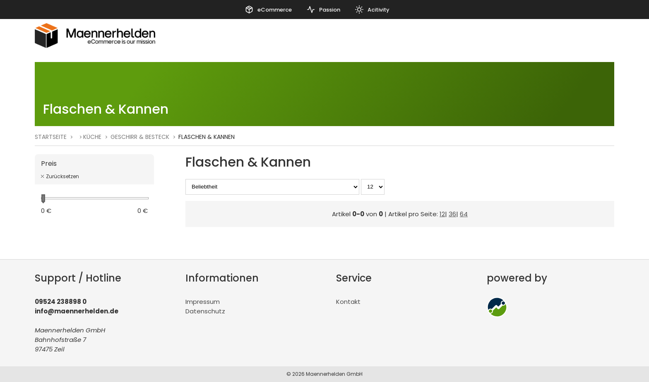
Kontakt (348, 301)
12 (442, 214)
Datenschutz (205, 311)
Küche (92, 137)
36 (452, 214)
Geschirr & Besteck (140, 137)
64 (464, 214)
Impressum (202, 301)
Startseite (51, 137)
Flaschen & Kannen (206, 137)
